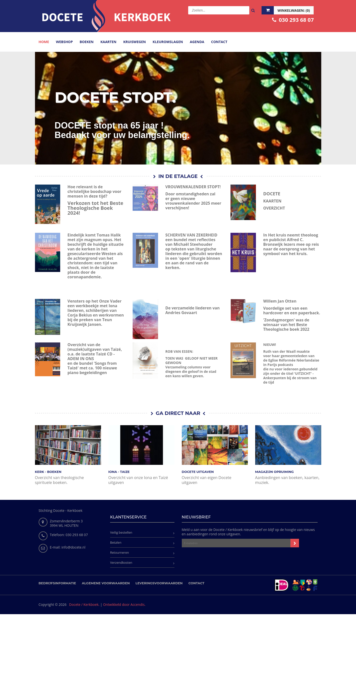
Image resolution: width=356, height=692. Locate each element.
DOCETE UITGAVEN (198, 472)
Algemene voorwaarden (106, 583)
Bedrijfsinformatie (57, 583)
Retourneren (119, 552)
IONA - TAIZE (119, 472)
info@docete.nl (73, 547)
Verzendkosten (121, 562)
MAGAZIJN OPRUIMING (274, 472)
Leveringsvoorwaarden (159, 583)
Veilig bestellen (121, 532)
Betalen (115, 542)
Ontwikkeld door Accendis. (124, 604)
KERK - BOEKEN (48, 472)
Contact (196, 583)
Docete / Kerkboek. (84, 604)
